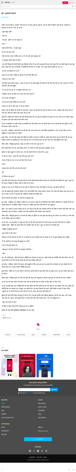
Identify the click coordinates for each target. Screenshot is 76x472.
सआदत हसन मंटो (4, 17)
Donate (65, 2)
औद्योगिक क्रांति (56, 335)
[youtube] (38, 451)
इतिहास (33, 335)
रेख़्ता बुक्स (4, 434)
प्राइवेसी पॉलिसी (32, 457)
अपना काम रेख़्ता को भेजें (7, 417)
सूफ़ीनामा (40, 427)
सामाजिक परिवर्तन (21, 335)
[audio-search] (72, 6)
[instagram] (42, 451)
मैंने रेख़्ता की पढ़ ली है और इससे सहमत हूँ (31, 393)
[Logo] (7, 3)
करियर (39, 414)
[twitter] (34, 451)
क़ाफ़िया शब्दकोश (5, 407)
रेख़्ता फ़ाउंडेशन (41, 403)
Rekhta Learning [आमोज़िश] (43, 431)
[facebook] (30, 451)
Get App (71, 2)
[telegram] (46, 451)
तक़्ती (2, 410)
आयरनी (68, 335)
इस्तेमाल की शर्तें (39, 457)
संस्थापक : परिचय (42, 407)
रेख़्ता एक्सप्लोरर (42, 417)
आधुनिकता (44, 335)
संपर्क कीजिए (41, 410)
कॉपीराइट (45, 457)
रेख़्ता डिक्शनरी (5, 431)
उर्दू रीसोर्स (3, 414)
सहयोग (3, 403)
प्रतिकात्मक (7, 335)
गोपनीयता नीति (29, 393)
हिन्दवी (3, 427)
